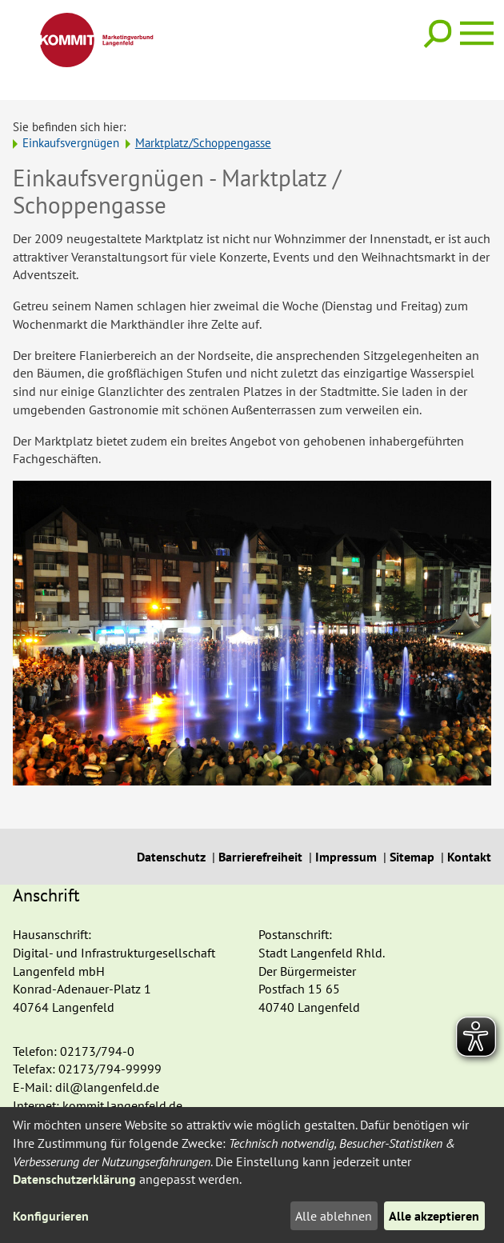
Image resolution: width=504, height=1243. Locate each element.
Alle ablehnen (333, 1216)
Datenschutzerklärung (74, 1179)
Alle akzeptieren (434, 1216)
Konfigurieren (51, 1216)
